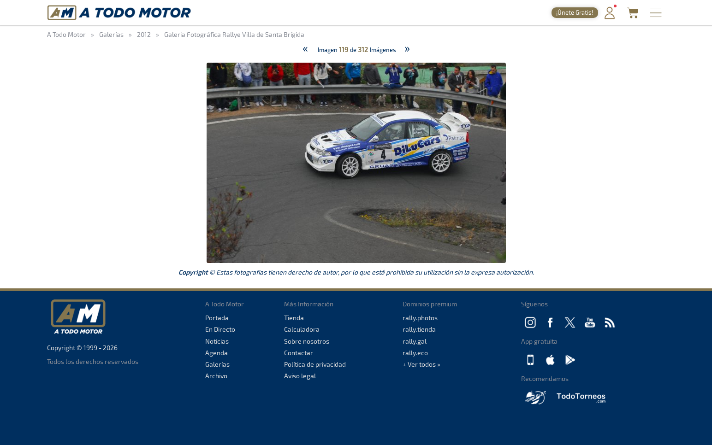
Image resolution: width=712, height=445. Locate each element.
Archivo (216, 376)
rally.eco (415, 353)
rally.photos (420, 318)
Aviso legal (300, 376)
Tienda (294, 318)
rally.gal (415, 341)
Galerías (217, 364)
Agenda (216, 353)
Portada (217, 318)
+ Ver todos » (421, 364)
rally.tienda (419, 329)
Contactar (298, 353)
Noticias (217, 341)
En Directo (220, 329)
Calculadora (302, 329)
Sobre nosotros (306, 341)
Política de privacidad (315, 364)
